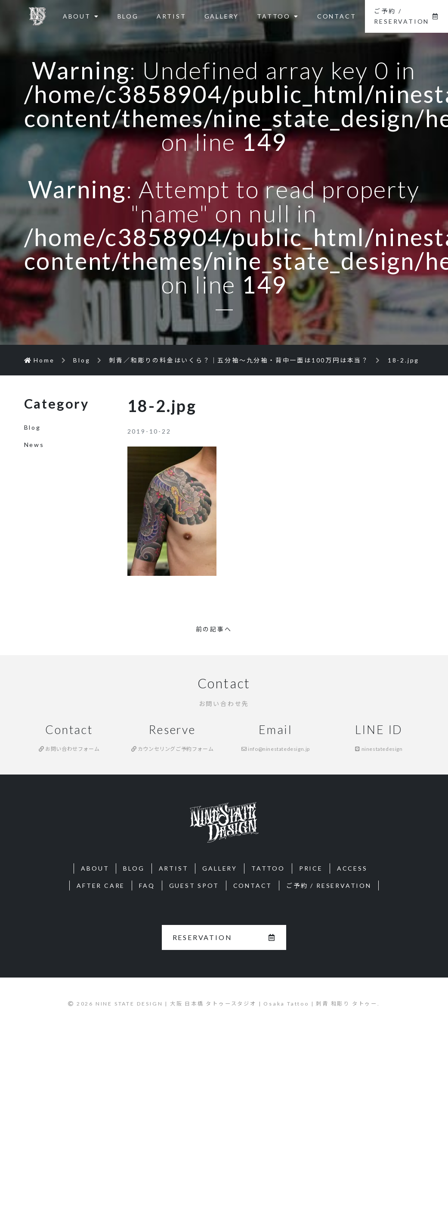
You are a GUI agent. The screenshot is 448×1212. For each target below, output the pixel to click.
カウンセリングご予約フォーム (172, 749)
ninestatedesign (378, 749)
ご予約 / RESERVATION (406, 16)
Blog (32, 427)
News (34, 444)
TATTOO (278, 16)
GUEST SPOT (194, 885)
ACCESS (352, 868)
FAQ (146, 885)
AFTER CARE (101, 885)
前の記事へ (214, 629)
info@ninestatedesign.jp (275, 749)
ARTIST (171, 16)
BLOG (128, 16)
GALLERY (221, 16)
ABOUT (81, 16)
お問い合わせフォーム (69, 749)
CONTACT (336, 16)
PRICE (311, 868)
